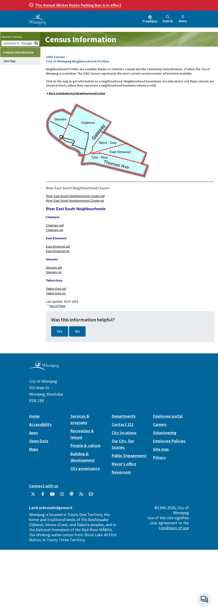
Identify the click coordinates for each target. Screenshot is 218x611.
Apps (33, 432)
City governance (85, 468)
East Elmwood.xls (58, 251)
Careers (160, 424)
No (77, 331)
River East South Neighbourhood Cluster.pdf (75, 196)
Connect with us (43, 485)
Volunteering (164, 432)
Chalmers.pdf (55, 225)
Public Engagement (129, 455)
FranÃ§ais (150, 21)
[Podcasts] (71, 496)
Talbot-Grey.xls (56, 293)
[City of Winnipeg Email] (91, 496)
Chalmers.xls (54, 230)
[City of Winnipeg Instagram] (62, 496)
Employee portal (168, 416)
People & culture (85, 445)
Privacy (159, 457)
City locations (124, 432)
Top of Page (57, 306)
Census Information (18, 52)
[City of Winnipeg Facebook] (43, 496)
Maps (33, 449)
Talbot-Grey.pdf (56, 288)
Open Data (38, 441)
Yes (59, 331)
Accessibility (40, 424)
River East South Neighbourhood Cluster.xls (75, 200)
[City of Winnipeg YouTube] (52, 496)
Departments (124, 416)
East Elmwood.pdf (58, 246)
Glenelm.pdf (54, 267)
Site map (161, 449)
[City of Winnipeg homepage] (44, 368)
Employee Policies (169, 441)
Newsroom (121, 472)
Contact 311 (123, 424)
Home (34, 416)
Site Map (10, 61)
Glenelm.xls (53, 272)
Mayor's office (124, 463)
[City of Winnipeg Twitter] (33, 496)
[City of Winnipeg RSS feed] (81, 496)
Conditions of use (174, 527)
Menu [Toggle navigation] (183, 19)
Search (167, 19)
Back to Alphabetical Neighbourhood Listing (77, 93)
